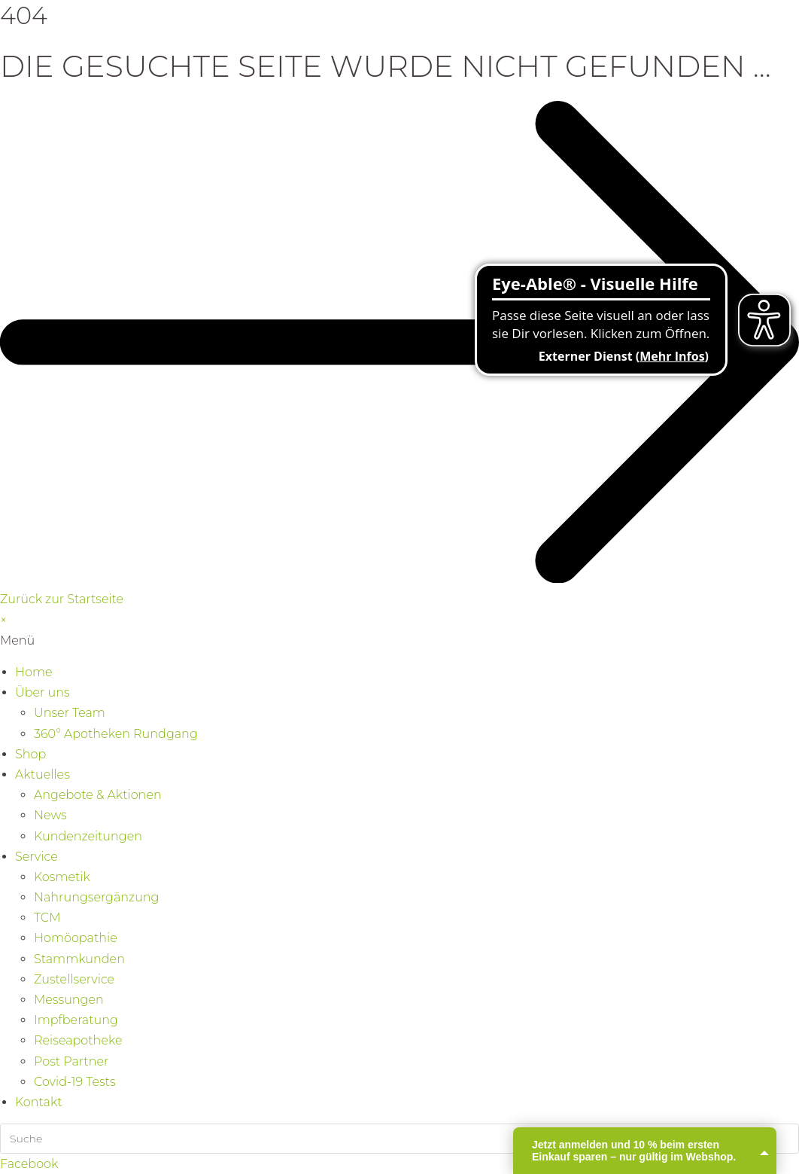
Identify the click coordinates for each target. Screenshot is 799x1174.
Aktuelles (42, 774)
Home (34, 672)
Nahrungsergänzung (96, 897)
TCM (47, 917)
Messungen (69, 1000)
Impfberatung (76, 1020)
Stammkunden (79, 959)
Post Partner (71, 1061)
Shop (30, 754)
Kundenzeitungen (88, 836)
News (50, 815)
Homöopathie (75, 938)
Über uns (42, 692)
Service (36, 856)
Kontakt (38, 1102)
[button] (399, 640)
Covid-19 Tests (75, 1082)
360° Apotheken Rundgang (116, 734)
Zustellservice (74, 979)
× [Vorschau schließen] (3, 620)
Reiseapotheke (78, 1040)
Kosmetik (62, 877)
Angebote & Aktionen (98, 795)
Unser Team (69, 713)
